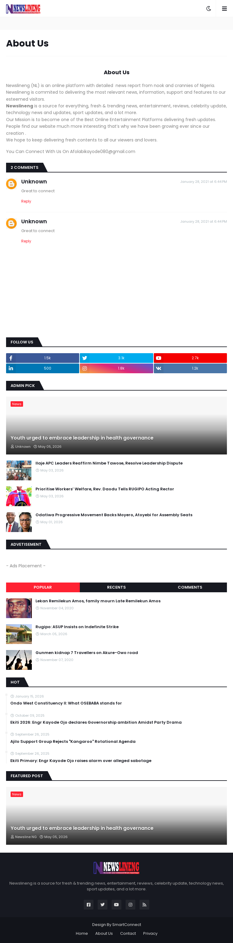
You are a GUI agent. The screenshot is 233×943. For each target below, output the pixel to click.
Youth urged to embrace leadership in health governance (82, 438)
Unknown (34, 181)
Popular (43, 587)
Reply (26, 201)
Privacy (150, 933)
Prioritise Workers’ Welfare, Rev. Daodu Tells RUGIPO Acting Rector (104, 489)
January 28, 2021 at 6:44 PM (203, 181)
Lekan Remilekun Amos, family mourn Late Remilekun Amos (97, 601)
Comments (190, 587)
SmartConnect (126, 924)
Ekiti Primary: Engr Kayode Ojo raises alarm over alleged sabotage (80, 761)
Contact (128, 933)
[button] (209, 8)
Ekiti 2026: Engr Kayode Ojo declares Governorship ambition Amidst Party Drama (96, 722)
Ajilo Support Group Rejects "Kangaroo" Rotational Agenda (73, 741)
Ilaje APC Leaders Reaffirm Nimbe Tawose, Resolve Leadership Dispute (109, 463)
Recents (116, 587)
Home (82, 933)
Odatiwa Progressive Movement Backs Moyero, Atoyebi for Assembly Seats (113, 515)
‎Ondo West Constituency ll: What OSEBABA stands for (66, 703)
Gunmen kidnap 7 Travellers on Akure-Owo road (86, 653)
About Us (104, 933)
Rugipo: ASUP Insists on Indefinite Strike (77, 627)
